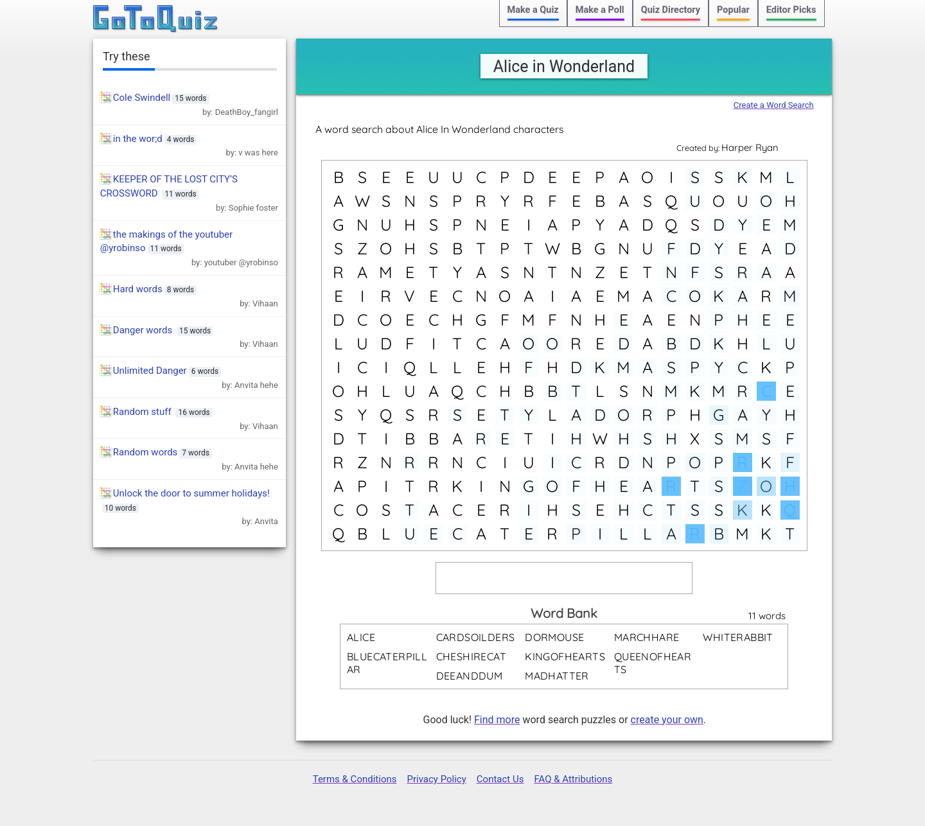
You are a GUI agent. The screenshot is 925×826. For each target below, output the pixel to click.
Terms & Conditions (355, 779)
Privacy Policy (436, 779)
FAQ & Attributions (573, 779)
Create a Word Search (774, 105)
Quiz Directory (670, 9)
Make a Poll (600, 9)
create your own (667, 720)
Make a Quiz (533, 9)
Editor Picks (791, 9)
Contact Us (500, 779)
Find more (497, 720)
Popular (733, 9)
